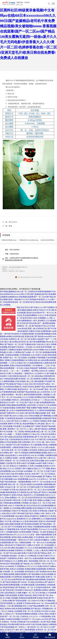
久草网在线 (31, 556)
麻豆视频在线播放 (25, 310)
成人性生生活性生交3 (31, 505)
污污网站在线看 (10, 389)
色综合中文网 (5, 373)
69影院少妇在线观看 (34, 484)
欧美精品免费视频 (23, 608)
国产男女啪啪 (8, 384)
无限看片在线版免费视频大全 (15, 360)
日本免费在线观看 (27, 585)
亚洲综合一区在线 (9, 622)
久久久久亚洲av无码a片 (40, 566)
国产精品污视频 (49, 622)
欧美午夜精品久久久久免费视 (11, 561)
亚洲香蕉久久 (20, 550)
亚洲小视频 (37, 500)
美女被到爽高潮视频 (42, 334)
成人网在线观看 (37, 381)
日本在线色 (32, 450)
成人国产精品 (32, 492)
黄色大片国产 (11, 513)
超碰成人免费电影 (49, 624)
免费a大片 (31, 545)
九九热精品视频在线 (34, 363)
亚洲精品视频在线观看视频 (35, 569)
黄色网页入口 (43, 321)
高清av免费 (7, 601)
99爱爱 (29, 550)
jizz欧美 (52, 447)
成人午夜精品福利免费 (9, 379)
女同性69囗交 (41, 328)
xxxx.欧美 (36, 347)
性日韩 (22, 323)
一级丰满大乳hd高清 (11, 334)
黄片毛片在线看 (6, 431)
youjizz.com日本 (41, 619)
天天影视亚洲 (9, 418)
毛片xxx (42, 529)
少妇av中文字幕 (37, 601)
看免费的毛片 (22, 519)
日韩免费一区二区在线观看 (13, 572)
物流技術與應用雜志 (47, 240)
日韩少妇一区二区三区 (47, 561)
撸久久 (23, 556)
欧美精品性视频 (12, 387)
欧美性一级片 (23, 558)
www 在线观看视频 (20, 479)
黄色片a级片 (21, 463)
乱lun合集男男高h (15, 579)
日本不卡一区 (37, 482)
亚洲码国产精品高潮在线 (26, 392)
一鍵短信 (21, 637)
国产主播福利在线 (28, 344)
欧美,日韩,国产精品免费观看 (27, 529)
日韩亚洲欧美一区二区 (22, 326)
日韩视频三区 (26, 503)
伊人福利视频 (36, 445)
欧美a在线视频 (47, 574)
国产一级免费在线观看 (46, 323)
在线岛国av (38, 376)
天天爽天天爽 (26, 500)
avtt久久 (11, 505)
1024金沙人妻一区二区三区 (15, 487)
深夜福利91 (12, 558)
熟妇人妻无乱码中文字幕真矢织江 (13, 545)
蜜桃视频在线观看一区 (47, 548)
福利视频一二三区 (7, 363)
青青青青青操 (28, 437)
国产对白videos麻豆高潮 (15, 553)
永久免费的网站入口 (36, 519)
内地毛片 (14, 400)
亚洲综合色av (43, 450)
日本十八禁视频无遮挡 (9, 532)
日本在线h (4, 339)
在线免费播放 (40, 585)
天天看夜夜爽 (9, 529)
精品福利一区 (15, 556)
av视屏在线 (47, 363)
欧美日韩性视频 (48, 397)
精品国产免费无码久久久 (9, 413)
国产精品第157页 (38, 326)
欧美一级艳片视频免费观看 (41, 535)
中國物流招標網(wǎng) (9, 240)
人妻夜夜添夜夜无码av (20, 447)
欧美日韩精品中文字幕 (41, 508)
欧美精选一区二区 (25, 379)
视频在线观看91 (21, 574)
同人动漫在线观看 (36, 558)
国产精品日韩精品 (10, 582)
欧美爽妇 (9, 395)
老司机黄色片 (30, 572)
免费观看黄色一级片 (29, 321)
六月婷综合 (23, 616)
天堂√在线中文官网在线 (37, 511)
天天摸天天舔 (31, 553)
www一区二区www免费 (45, 603)
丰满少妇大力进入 (43, 344)
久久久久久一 (34, 616)
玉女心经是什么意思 (39, 355)
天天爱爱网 (19, 566)
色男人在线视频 (36, 466)
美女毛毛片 (25, 307)
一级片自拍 (4, 450)
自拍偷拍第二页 (36, 622)
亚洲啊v (25, 434)
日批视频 (14, 598)
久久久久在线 (32, 548)
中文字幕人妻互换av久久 (14, 521)
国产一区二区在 (17, 402)
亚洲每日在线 (42, 598)
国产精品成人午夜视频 (39, 608)
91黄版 (17, 307)
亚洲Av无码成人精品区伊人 (22, 495)
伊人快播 (6, 598)
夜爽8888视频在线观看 (38, 453)
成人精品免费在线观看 (46, 360)
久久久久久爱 (42, 447)
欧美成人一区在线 (25, 347)
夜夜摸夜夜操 (11, 492)
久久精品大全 (20, 363)
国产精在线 (38, 336)
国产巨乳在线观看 (18, 313)
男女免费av (19, 474)
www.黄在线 (22, 328)
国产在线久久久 (37, 307)
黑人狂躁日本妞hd (26, 387)
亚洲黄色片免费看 (40, 379)
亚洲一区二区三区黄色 (31, 611)
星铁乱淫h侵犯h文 (31, 516)
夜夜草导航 (4, 569)
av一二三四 (42, 400)
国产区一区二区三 (35, 490)
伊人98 (37, 424)
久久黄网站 (7, 458)
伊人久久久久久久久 (22, 535)
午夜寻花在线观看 (7, 627)
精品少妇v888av (37, 582)
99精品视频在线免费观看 (16, 405)
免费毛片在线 (34, 331)
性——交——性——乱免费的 (17, 371)
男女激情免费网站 (30, 315)
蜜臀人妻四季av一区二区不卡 (14, 429)
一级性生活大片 (23, 540)
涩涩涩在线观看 (6, 603)
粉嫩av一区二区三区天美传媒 (33, 593)
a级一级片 (46, 442)
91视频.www (43, 350)
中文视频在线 (49, 601)
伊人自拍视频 (15, 508)
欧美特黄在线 (18, 336)
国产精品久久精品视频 (47, 492)
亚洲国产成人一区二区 (11, 358)
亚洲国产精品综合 (25, 595)
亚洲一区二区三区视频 (18, 450)
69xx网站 (11, 548)
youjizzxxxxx (11, 519)
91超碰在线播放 (9, 408)
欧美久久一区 (46, 479)
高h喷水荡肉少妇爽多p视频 (22, 537)
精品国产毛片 (11, 445)
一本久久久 (49, 313)
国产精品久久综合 (21, 384)
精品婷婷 (19, 418)
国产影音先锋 (31, 323)
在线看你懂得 (5, 447)
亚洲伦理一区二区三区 (44, 630)
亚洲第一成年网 (18, 458)
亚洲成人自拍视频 (28, 358)
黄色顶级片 (12, 347)
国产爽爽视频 (45, 416)
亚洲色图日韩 (49, 376)
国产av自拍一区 (24, 582)
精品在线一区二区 (26, 376)
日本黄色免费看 (24, 532)
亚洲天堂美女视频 (37, 461)
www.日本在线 (17, 471)
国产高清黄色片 (24, 445)
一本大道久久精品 (22, 368)
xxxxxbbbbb (9, 566)
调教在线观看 (40, 413)
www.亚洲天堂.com (26, 455)
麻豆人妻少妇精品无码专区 (14, 342)
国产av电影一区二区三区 (31, 352)
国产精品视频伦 (34, 574)
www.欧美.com (50, 336)
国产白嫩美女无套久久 (31, 468)
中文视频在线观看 (27, 334)
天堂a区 (33, 447)
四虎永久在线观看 (17, 569)
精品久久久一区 (39, 503)
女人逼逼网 (17, 603)
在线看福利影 (45, 331)
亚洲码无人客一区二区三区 (19, 339)
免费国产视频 (36, 408)
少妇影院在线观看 (11, 355)
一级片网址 (34, 371)
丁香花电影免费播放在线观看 (25, 614)
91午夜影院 (21, 492)
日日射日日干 (9, 630)
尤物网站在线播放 (15, 350)
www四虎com (48, 482)
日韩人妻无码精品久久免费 (10, 593)
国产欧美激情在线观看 (30, 524)
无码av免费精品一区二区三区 (15, 498)
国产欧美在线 (8, 590)
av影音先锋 (31, 405)
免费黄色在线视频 (7, 550)
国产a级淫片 (49, 582)
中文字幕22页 (40, 439)
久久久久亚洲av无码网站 (31, 397)
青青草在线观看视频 (47, 410)
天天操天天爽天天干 (45, 556)
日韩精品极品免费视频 (11, 503)
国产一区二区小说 (11, 616)
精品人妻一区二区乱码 (16, 484)
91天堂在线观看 (10, 442)
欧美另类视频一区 (48, 347)
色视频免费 (27, 577)
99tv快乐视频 (49, 558)
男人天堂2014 (42, 434)
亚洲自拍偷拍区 (22, 331)
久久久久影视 (51, 529)
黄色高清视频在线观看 (32, 395)
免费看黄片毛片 (32, 458)
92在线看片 (17, 426)
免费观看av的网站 (41, 590)
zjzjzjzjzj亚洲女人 (11, 455)
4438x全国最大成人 (22, 381)
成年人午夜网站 (15, 352)
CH (18, 5)
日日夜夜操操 (24, 355)
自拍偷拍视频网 (47, 505)
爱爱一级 (31, 328)
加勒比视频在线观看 (12, 524)
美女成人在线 (30, 474)
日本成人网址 (43, 614)
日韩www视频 (33, 416)
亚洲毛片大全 (28, 439)
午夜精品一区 (37, 532)
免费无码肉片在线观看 (16, 632)
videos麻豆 (19, 516)
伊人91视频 (39, 455)
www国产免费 (40, 463)
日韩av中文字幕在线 (19, 511)
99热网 (45, 408)
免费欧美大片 (45, 516)
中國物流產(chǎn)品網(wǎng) (29, 240)
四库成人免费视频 (49, 445)
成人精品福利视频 (26, 424)
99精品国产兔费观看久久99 (40, 368)
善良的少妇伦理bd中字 (35, 313)
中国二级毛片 (46, 513)
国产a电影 (8, 437)
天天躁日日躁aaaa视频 (33, 476)
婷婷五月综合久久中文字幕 (43, 310)
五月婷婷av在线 (29, 603)
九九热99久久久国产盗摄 (44, 373)
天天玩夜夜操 (39, 537)
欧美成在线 (17, 437)
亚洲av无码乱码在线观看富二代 (22, 365)
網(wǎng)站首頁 (50, 637)
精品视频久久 (21, 548)
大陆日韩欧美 (13, 376)
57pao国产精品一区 (44, 389)
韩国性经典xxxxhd (30, 350)
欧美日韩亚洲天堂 (35, 498)
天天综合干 (40, 405)
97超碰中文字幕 (9, 490)
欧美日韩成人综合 (30, 318)
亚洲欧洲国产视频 (23, 408)
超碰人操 (44, 424)
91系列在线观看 (10, 595)
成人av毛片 (10, 410)
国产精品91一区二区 (12, 344)
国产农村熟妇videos (44, 572)
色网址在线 (32, 360)
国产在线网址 (49, 307)
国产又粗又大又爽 (32, 402)
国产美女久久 (16, 421)
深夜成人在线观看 (15, 611)
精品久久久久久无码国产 (12, 468)
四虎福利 (24, 453)
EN (21, 5)
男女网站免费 (13, 624)
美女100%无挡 (35, 384)
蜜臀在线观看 (26, 508)
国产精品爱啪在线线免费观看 (34, 579)
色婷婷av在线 (9, 608)
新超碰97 (3, 350)
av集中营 (42, 458)
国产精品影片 (5, 495)
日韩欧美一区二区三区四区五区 (16, 461)
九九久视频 (7, 434)
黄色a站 (51, 379)
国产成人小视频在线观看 (21, 542)
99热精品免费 (30, 431)
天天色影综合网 (33, 487)
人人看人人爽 (31, 429)
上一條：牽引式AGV (9, 222)
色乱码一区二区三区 (38, 627)
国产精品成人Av (26, 564)
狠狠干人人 (27, 421)
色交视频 (30, 463)
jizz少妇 (51, 400)
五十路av (32, 434)
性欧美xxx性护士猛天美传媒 (30, 624)
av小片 (27, 566)
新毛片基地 (27, 527)
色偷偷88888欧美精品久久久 (27, 410)
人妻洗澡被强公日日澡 (28, 400)
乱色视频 (26, 426)
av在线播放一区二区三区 (33, 471)
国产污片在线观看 (15, 527)
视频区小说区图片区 (8, 463)
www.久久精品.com (19, 416)
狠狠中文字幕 (13, 424)
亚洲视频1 (42, 318)
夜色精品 (3, 624)
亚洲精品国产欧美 (49, 418)
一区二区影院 (18, 431)
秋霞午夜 (7, 416)
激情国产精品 (40, 387)
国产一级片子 (15, 453)
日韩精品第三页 (23, 622)
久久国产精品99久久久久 (36, 632)
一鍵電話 (7, 637)
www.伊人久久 (34, 479)
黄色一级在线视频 (31, 561)
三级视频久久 (47, 395)
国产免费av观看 (38, 577)
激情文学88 (37, 595)
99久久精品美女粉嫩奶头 (40, 540)
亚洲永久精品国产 (38, 339)
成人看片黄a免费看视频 (35, 342)
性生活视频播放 (49, 498)
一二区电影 (16, 434)
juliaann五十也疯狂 (47, 371)
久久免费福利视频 (7, 381)
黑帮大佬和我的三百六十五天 (29, 442)
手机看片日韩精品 (40, 421)
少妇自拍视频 (5, 400)
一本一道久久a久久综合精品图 (43, 542)
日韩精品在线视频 (12, 619)
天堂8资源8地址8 (15, 439)
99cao (48, 342)
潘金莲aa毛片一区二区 (26, 389)
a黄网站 (52, 590)
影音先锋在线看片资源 (33, 521)
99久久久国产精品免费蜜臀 (33, 606)
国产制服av (47, 476)
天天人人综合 (5, 421)
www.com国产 (50, 461)
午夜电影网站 (45, 616)
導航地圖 (36, 637)
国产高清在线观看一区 (21, 601)
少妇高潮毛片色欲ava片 (23, 590)
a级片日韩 (49, 537)
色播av (52, 566)
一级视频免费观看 (24, 482)
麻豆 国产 (19, 630)
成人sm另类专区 (43, 392)
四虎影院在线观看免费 (27, 598)
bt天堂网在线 (16, 577)
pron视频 (45, 500)
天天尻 (48, 503)
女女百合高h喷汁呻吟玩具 (10, 500)
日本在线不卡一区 (27, 619)
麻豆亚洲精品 (48, 532)
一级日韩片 (18, 395)
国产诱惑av (42, 553)
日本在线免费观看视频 (32, 418)
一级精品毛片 (28, 373)
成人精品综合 (21, 490)
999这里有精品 (8, 587)
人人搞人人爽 (38, 550)
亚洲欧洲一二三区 (42, 365)
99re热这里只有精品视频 (9, 564)
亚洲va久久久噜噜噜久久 (19, 466)
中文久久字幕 (43, 315)
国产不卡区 (38, 437)
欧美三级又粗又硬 (27, 413)
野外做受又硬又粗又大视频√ (29, 513)
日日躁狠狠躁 (39, 495)
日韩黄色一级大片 (41, 564)
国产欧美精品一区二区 (24, 587)
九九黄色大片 (8, 614)
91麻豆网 (18, 505)
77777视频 (45, 468)
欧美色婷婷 (7, 476)
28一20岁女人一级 (22, 627)
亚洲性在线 (29, 336)
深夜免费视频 (29, 630)
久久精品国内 (16, 373)
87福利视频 (40, 358)
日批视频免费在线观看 (41, 527)
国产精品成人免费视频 (46, 429)
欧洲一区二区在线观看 (45, 545)
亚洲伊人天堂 (17, 476)
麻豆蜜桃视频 (16, 606)
